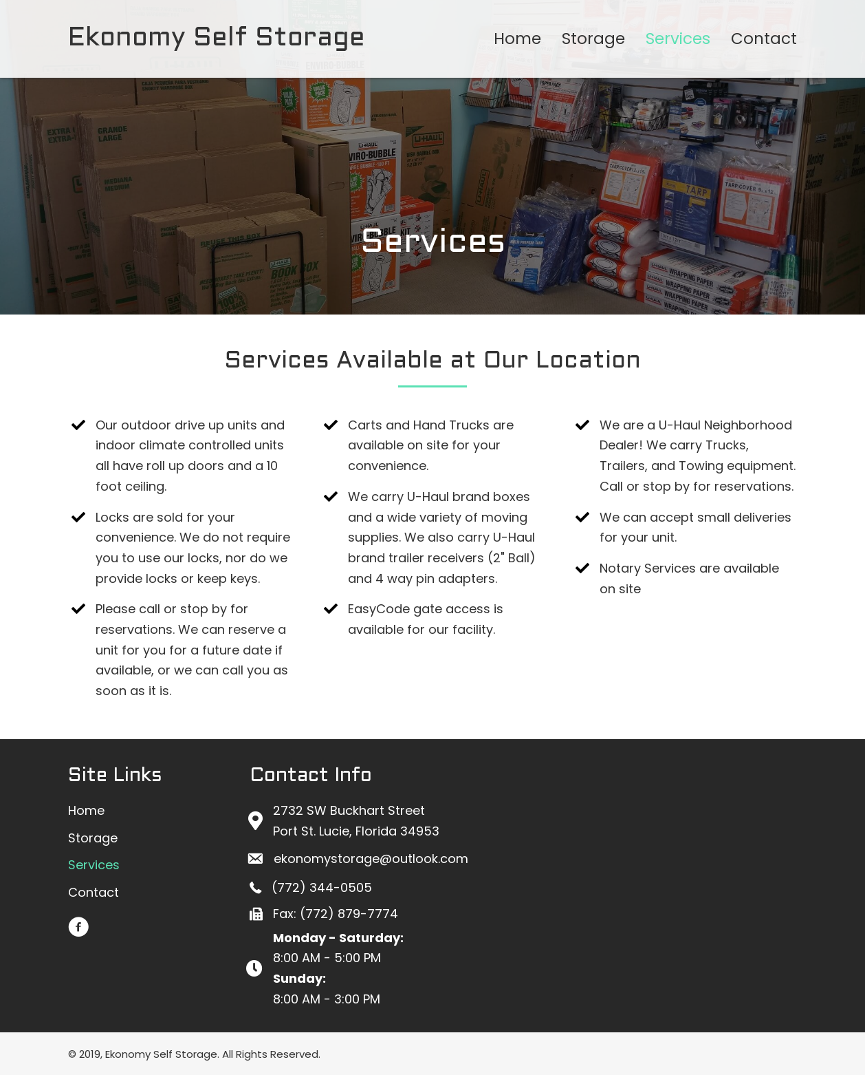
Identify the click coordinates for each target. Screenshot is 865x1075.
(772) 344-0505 (322, 887)
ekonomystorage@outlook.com (371, 858)
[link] (517, 39)
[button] (78, 927)
